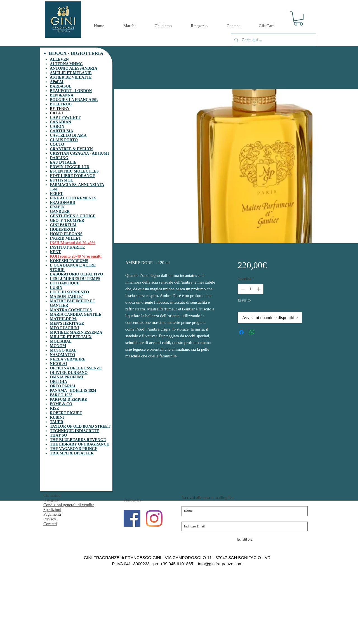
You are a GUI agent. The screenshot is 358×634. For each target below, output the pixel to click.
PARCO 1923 (61, 395)
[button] (298, 18)
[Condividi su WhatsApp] (252, 332)
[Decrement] (242, 289)
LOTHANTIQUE (64, 283)
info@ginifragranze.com (220, 563)
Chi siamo (51, 495)
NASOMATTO (62, 355)
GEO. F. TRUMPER (67, 220)
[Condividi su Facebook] (241, 332)
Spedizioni (52, 509)
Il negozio (51, 500)
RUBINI (57, 417)
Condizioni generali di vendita (68, 505)
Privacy (49, 519)
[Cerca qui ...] (273, 40)
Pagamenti (52, 514)
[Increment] (259, 289)
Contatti (50, 524)
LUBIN (56, 288)
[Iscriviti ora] (245, 539)
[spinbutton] (251, 289)
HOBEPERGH (62, 229)
